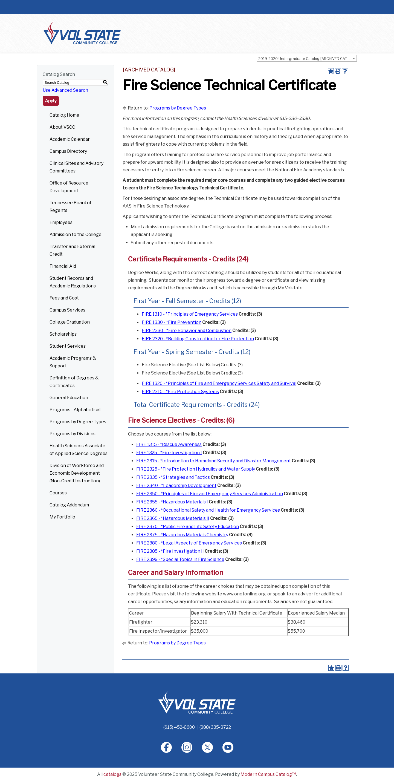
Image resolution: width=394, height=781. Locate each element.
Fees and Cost (64, 298)
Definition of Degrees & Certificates (74, 381)
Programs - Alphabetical (75, 409)
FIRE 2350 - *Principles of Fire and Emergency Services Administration (209, 493)
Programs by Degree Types (78, 421)
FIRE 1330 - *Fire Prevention (171, 322)
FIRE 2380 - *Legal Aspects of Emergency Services (189, 543)
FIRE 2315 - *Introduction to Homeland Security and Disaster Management (213, 460)
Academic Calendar (70, 139)
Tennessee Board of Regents (70, 206)
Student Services (68, 346)
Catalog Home (64, 115)
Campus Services (67, 310)
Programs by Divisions (72, 433)
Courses (58, 492)
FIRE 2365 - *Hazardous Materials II (172, 518)
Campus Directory (68, 151)
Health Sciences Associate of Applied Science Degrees (79, 449)
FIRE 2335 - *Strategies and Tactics (173, 477)
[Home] (197, 702)
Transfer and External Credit (72, 250)
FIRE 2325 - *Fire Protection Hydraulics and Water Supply (195, 469)
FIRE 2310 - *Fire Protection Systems (180, 391)
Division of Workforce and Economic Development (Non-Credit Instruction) (77, 473)
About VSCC (62, 127)
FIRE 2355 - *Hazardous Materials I (172, 502)
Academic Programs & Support (73, 362)
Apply (51, 100)
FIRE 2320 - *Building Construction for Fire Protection (198, 338)
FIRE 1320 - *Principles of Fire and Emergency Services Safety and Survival (219, 383)
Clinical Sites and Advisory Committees (76, 167)
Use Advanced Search (65, 90)
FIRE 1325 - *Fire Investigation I (169, 452)
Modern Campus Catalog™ (268, 774)
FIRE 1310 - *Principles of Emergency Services (190, 314)
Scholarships (63, 334)
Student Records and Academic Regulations (73, 282)
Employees (61, 222)
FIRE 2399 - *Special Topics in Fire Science (180, 559)
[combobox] (307, 58)
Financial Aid (63, 266)
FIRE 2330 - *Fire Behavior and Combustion (186, 330)
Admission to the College (76, 234)
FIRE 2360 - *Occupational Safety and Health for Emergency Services (208, 510)
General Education (69, 397)
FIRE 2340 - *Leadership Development (176, 485)
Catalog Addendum (69, 505)
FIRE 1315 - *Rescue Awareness (169, 444)
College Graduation (70, 322)
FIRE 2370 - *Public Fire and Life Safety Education (187, 526)
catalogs (112, 774)
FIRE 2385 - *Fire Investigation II (170, 551)
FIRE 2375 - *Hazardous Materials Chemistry (182, 534)
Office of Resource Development (69, 186)
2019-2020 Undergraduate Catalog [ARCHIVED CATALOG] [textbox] (307, 58)
